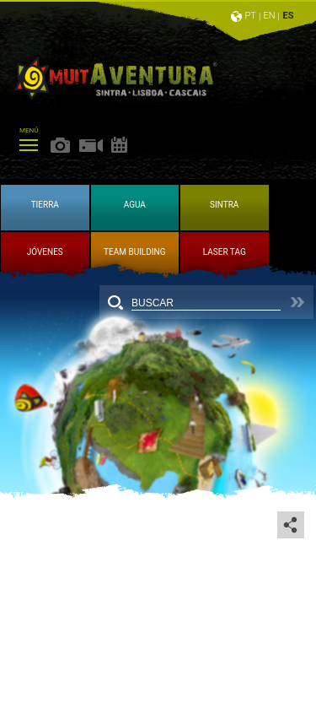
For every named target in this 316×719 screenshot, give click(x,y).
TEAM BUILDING (134, 252)
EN (270, 15)
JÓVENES (45, 252)
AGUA (135, 204)
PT (249, 15)
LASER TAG (224, 252)
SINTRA (224, 204)
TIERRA (45, 204)
